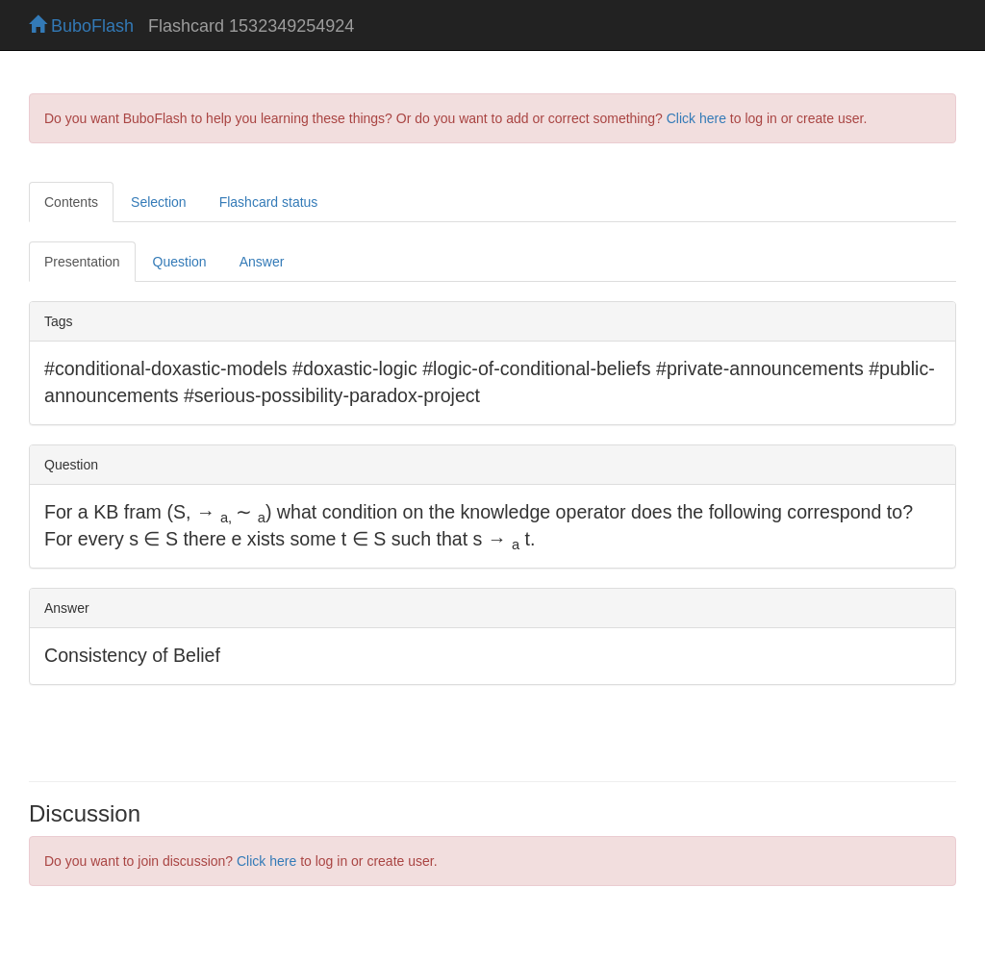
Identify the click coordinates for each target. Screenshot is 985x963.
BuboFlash (81, 26)
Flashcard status (268, 202)
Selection (159, 202)
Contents (71, 202)
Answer (262, 261)
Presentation (82, 261)
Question (180, 261)
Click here (696, 118)
